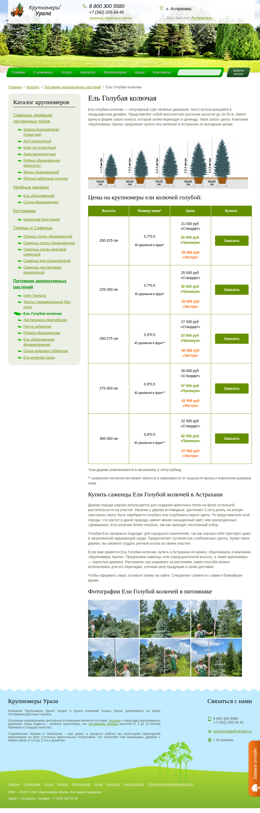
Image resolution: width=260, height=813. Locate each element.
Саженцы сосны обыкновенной (49, 243)
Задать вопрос (134, 784)
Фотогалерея (114, 72)
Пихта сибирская (37, 326)
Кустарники (24, 210)
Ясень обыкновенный (41, 172)
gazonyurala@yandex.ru (232, 731)
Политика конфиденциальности (170, 784)
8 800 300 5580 (106, 6)
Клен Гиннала (34, 296)
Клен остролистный (39, 147)
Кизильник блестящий (41, 219)
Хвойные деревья (31, 187)
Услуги (67, 72)
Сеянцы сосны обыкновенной (47, 236)
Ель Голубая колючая (42, 314)
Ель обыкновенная (38, 196)
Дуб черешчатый (37, 141)
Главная (18, 72)
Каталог (88, 72)
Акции (140, 72)
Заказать (232, 241)
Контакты (162, 72)
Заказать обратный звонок (110, 18)
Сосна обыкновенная (40, 202)
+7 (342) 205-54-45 (106, 12)
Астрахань (201, 18)
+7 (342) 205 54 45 (228, 722)
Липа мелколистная (39, 154)
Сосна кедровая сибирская (45, 351)
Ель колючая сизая (39, 357)
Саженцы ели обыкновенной (47, 261)
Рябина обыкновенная (41, 333)
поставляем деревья (103, 724)
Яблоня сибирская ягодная (45, 178)
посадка (114, 720)
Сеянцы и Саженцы (33, 227)
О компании (43, 72)
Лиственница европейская (45, 320)
